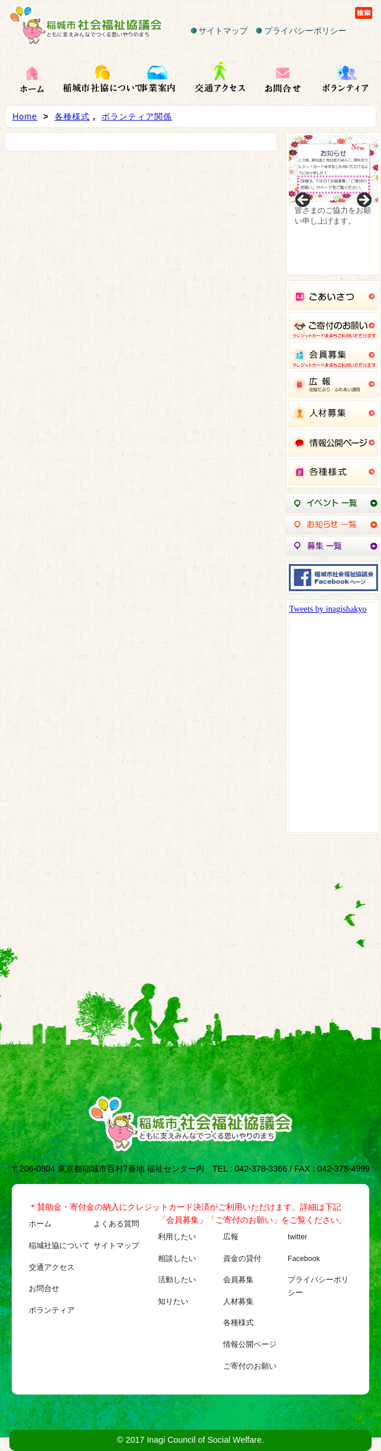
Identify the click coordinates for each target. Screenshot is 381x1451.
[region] (333, 203)
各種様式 (72, 116)
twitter (297, 1237)
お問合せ (44, 1289)
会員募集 (238, 1280)
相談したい (177, 1259)
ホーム (40, 1224)
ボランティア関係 (137, 116)
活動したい (177, 1280)
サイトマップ (219, 30)
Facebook (304, 1259)
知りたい (173, 1301)
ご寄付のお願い (250, 1366)
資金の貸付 (242, 1259)
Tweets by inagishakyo (328, 608)
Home (24, 116)
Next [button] (363, 200)
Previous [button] (303, 200)
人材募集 (238, 1301)
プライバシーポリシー (301, 30)
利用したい (177, 1237)
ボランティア (52, 1310)
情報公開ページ (250, 1344)
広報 (230, 1237)
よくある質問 (116, 1224)
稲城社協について (59, 1246)
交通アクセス (52, 1267)
